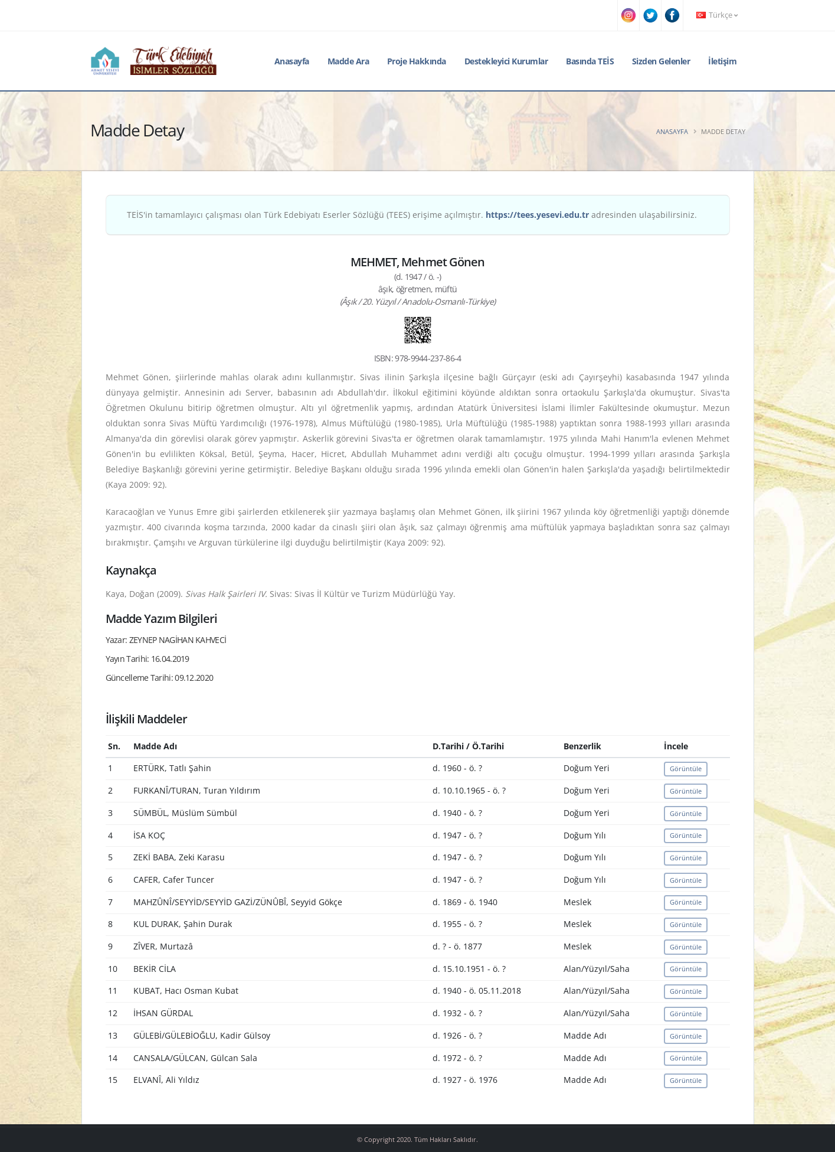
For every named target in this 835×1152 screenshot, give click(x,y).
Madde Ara (348, 61)
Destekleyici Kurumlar (506, 61)
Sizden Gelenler (661, 61)
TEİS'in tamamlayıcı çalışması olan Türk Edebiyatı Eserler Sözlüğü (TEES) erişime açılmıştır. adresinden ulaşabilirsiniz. (412, 214)
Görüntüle (686, 768)
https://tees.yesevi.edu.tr (537, 214)
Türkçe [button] (717, 15)
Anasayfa (291, 61)
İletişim (722, 61)
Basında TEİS (590, 61)
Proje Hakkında (416, 61)
